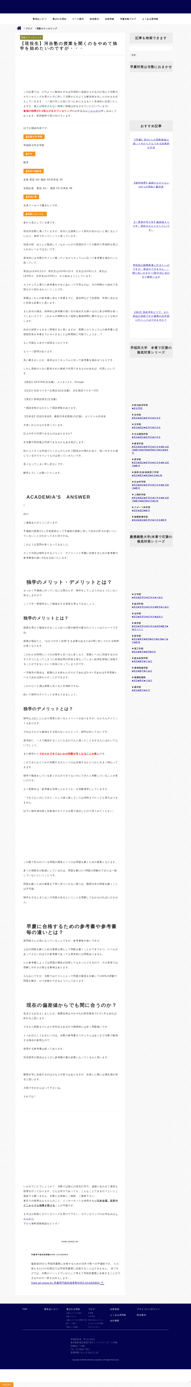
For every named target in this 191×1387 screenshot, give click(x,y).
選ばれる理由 (59, 19)
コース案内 (78, 19)
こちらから (94, 111)
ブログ (91, 1309)
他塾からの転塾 (72, 1327)
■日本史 (156, 418)
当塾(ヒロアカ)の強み (74, 1313)
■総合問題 (137, 408)
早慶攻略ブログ (128, 19)
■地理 (143, 450)
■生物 (161, 450)
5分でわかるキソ (94, 1327)
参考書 (90, 1313)
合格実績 (109, 19)
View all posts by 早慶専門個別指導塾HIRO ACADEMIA (65, 1283)
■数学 (137, 450)
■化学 (155, 450)
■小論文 (159, 597)
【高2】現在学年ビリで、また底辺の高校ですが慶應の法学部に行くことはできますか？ (151, 316)
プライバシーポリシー (148, 1309)
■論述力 (159, 616)
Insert (6, 1384)
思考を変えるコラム (95, 1320)
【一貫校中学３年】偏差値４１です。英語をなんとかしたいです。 (151, 226)
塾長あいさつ (40, 19)
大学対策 (91, 1316)
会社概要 (114, 1320)
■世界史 (148, 418)
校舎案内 (94, 19)
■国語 (141, 418)
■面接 (137, 642)
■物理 (149, 450)
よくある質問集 (150, 19)
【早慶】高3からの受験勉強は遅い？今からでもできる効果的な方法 (151, 143)
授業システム (71, 1316)
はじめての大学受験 (95, 1323)
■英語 (135, 418)
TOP (24, 1309)
